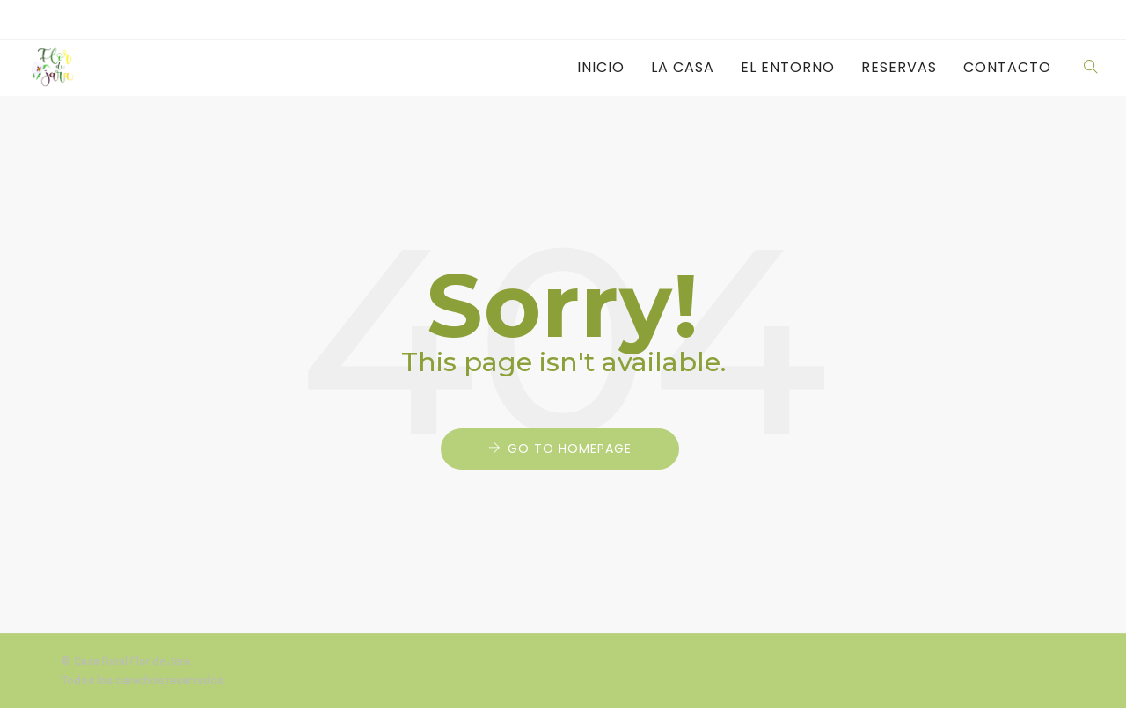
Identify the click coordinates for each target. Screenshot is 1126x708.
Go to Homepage (570, 448)
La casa (682, 67)
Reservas (899, 67)
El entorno (788, 67)
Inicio (601, 67)
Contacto (1007, 67)
